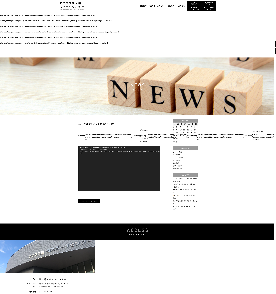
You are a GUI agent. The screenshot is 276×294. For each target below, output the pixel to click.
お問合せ (181, 6)
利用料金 (152, 6)
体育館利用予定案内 (209, 3)
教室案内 (171, 6)
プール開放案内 (194, 3)
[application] (119, 168)
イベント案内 (177, 152)
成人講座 (176, 163)
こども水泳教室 (178, 157)
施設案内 (143, 6)
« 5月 (175, 142)
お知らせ (160, 6)
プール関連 (176, 160)
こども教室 (176, 154)
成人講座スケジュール (194, 8)
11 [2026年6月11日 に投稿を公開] (184, 130)
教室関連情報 (177, 166)
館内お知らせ (177, 168)
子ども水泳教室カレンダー (209, 8)
